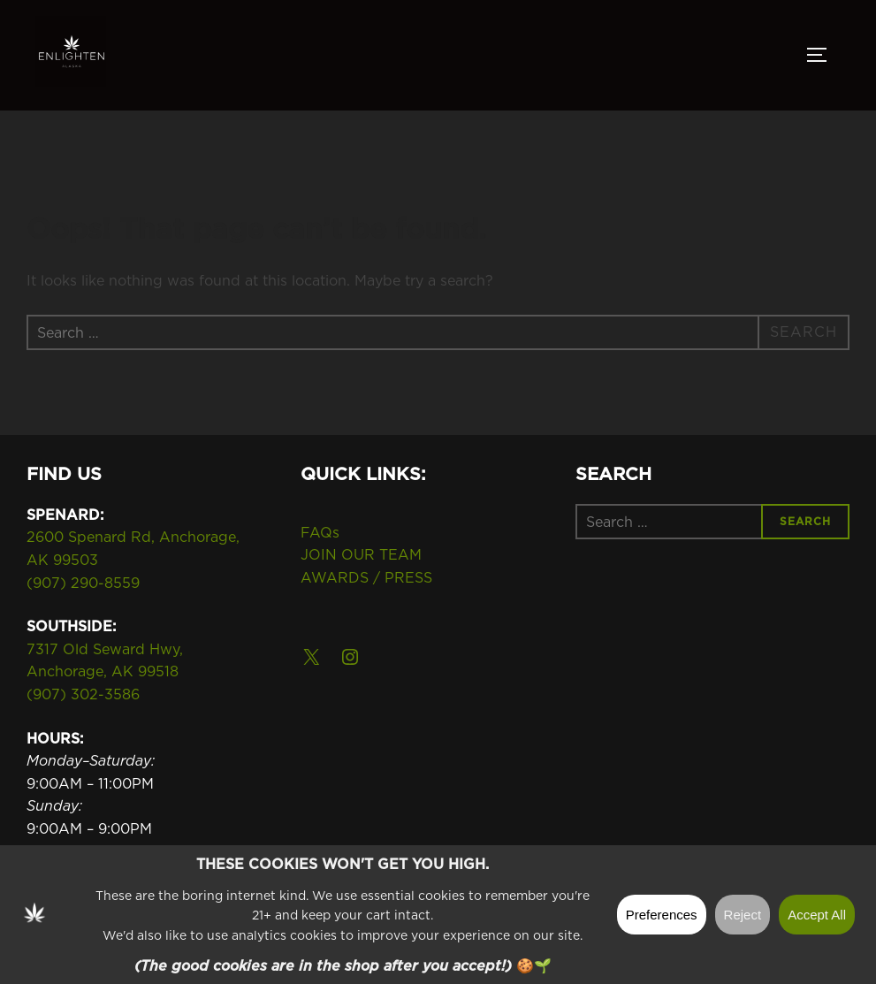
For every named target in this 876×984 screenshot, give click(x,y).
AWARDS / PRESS (366, 577)
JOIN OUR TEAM (361, 554)
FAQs (320, 532)
